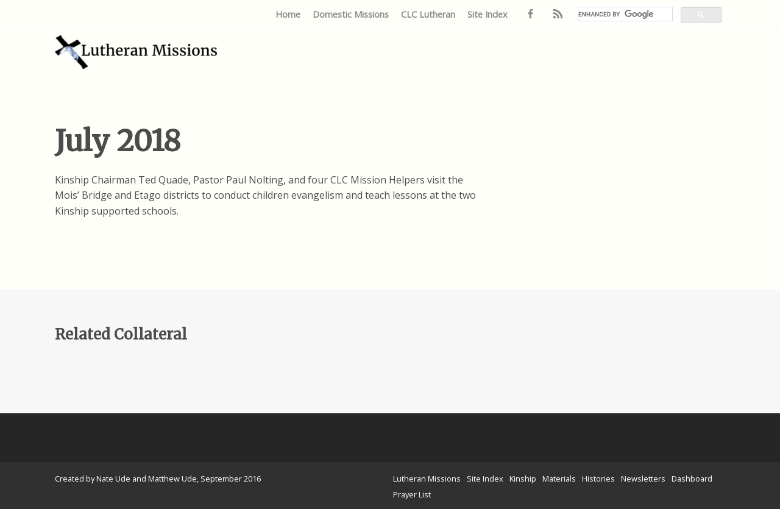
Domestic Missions (351, 14)
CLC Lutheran (428, 14)
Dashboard (692, 478)
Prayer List (412, 494)
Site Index (487, 14)
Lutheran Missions (427, 478)
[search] (625, 14)
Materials (559, 478)
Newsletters (643, 478)
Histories (598, 478)
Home (287, 14)
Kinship (522, 478)
